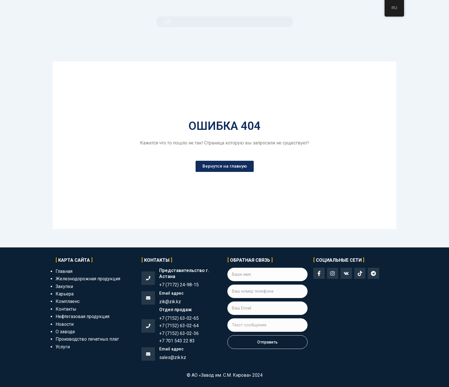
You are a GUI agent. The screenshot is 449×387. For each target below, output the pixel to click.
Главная (135, 21)
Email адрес (172, 293)
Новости (65, 324)
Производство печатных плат (87, 339)
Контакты (312, 21)
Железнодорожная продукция (88, 278)
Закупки (209, 21)
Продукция (184, 21)
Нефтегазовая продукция (82, 316)
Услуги (63, 347)
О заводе (159, 21)
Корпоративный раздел (274, 21)
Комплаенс (235, 21)
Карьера (65, 294)
